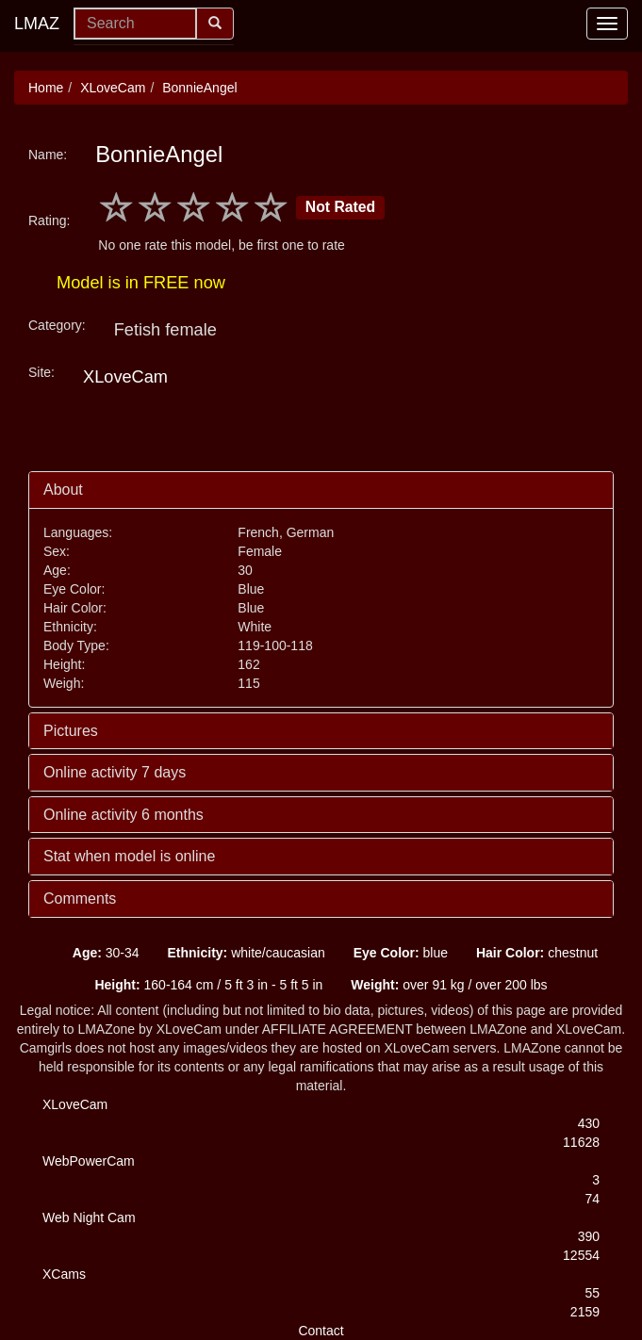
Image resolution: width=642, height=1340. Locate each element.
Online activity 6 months (123, 815)
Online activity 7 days (114, 772)
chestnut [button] (537, 952)
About (63, 490)
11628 (581, 1142)
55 (592, 1292)
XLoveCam (112, 87)
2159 (585, 1311)
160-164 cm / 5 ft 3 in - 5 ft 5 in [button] (208, 984)
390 (589, 1236)
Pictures (70, 731)
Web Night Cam (89, 1217)
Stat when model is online (129, 856)
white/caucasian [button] (245, 952)
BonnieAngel (199, 87)
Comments (79, 899)
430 (589, 1123)
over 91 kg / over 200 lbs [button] (449, 984)
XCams (64, 1274)
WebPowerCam (88, 1160)
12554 (581, 1255)
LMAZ (36, 23)
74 (592, 1198)
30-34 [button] (106, 952)
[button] (44, 952)
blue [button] (401, 952)
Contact (320, 1330)
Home (45, 87)
